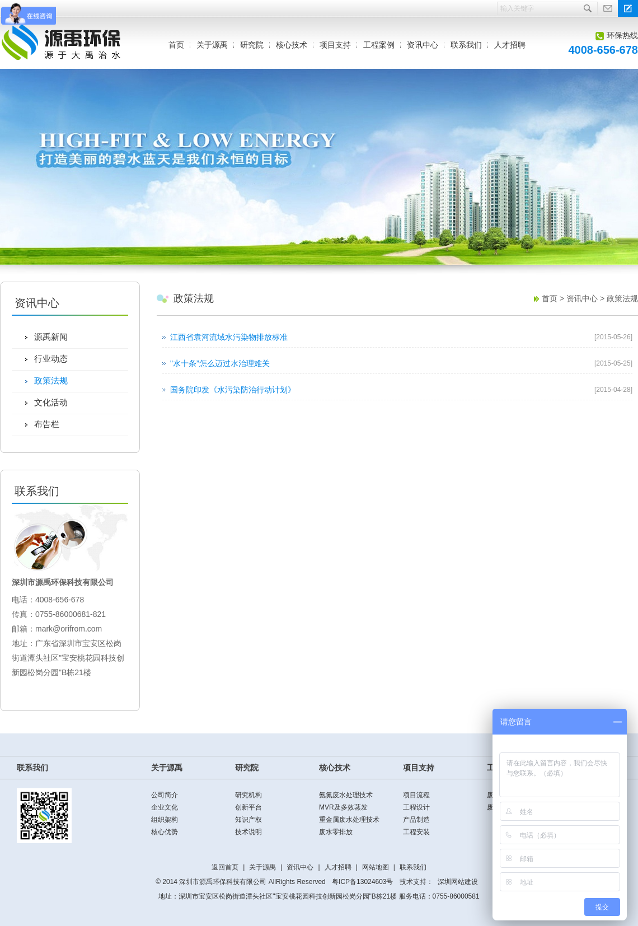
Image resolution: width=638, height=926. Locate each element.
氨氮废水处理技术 (346, 795)
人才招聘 (510, 44)
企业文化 (164, 807)
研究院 (252, 44)
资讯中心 (422, 44)
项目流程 (416, 795)
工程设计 (416, 807)
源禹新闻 (51, 337)
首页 (176, 44)
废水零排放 (336, 832)
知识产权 (248, 820)
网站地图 (375, 867)
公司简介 (164, 795)
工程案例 (379, 44)
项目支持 (335, 44)
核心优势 (164, 832)
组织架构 (164, 820)
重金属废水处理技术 (349, 820)
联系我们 (466, 44)
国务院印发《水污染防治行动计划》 (232, 389)
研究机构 (248, 795)
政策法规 (51, 380)
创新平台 (248, 807)
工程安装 (416, 832)
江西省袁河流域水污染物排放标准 (229, 337)
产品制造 (416, 820)
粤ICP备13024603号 (362, 882)
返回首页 (225, 867)
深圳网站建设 (458, 882)
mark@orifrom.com (68, 628)
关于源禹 (212, 44)
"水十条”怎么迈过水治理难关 (220, 363)
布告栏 (46, 424)
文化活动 (51, 402)
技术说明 (248, 832)
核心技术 (291, 44)
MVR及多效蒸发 (343, 807)
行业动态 (51, 358)
